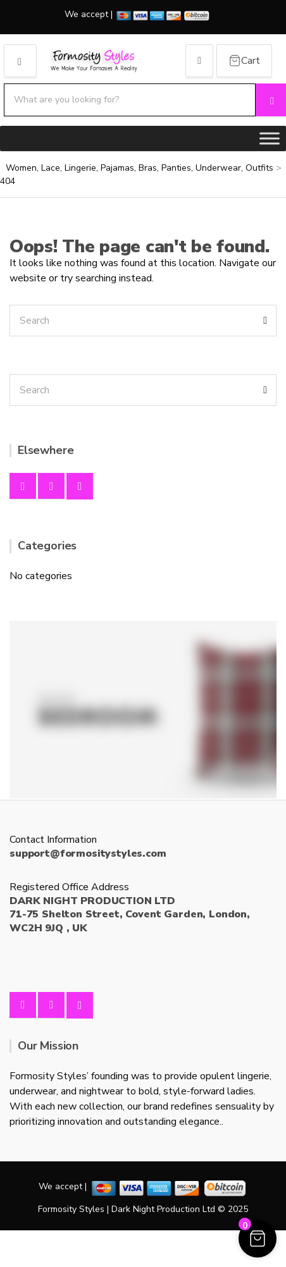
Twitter (79, 486)
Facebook (22, 486)
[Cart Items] (244, 60)
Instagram (51, 486)
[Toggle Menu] (269, 138)
